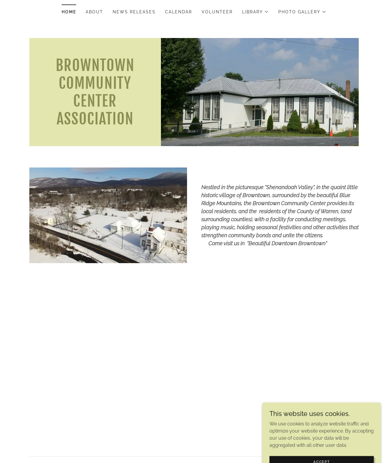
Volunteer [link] (217, 12)
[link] (95, 123)
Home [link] (69, 12)
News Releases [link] (134, 12)
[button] (255, 11)
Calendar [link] (178, 12)
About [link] (94, 12)
